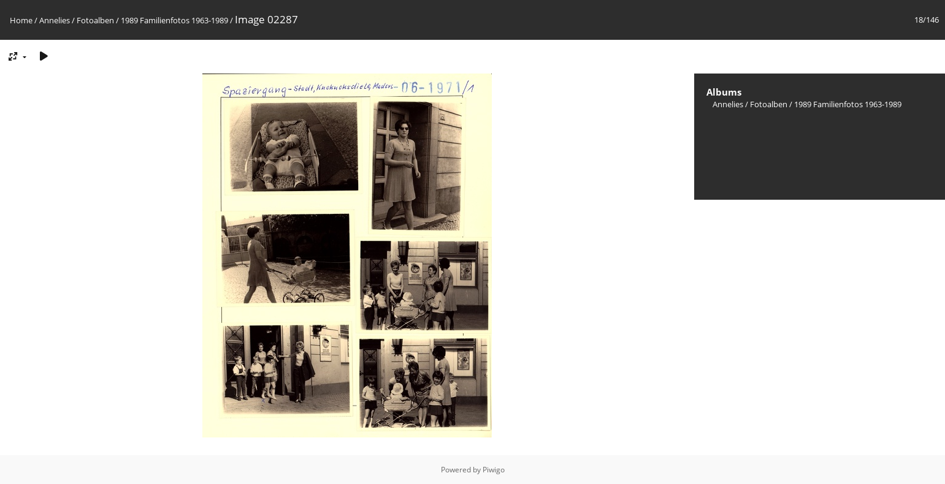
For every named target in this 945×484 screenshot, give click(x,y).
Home (21, 20)
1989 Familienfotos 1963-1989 (174, 20)
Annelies (54, 20)
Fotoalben (95, 20)
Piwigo (494, 469)
